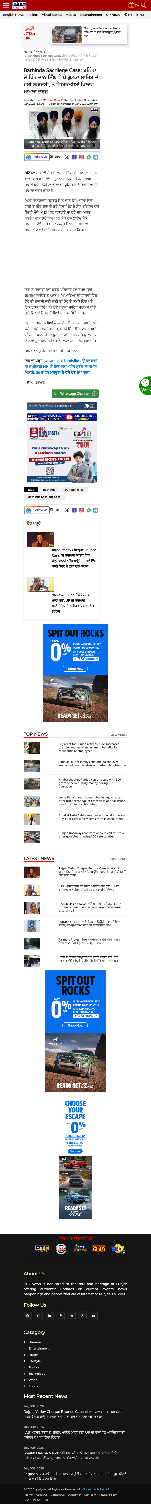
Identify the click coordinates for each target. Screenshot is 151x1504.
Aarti (78, 100)
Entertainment (91, 15)
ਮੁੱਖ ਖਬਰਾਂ (41, 51)
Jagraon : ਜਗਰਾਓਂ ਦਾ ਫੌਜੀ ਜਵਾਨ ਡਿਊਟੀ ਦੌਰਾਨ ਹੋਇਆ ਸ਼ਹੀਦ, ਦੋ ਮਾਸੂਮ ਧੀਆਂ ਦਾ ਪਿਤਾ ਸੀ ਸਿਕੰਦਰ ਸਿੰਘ (89, 923)
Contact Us (58, 1494)
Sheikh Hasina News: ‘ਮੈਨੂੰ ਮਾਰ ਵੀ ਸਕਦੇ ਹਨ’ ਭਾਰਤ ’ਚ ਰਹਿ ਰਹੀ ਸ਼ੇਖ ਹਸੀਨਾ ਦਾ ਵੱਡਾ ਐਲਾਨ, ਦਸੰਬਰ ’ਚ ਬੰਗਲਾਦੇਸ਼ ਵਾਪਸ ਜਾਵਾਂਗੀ (91, 907)
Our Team (90, 1494)
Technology (34, 1374)
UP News (113, 15)
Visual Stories (52, 15)
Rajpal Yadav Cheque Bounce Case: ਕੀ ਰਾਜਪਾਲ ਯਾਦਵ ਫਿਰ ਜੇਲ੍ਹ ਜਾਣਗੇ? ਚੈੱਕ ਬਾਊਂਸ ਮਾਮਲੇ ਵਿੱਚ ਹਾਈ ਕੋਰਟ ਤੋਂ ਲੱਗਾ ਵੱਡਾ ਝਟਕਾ (92, 871)
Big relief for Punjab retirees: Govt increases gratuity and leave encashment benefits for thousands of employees (89, 747)
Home (28, 51)
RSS (46, 1499)
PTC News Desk (50, 100)
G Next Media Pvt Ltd (96, 1489)
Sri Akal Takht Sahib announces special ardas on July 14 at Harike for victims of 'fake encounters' (92, 817)
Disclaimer (74, 1494)
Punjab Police (74, 489)
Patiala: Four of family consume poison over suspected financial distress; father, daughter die (92, 763)
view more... (119, 735)
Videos (71, 15)
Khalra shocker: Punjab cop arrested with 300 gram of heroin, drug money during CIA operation (90, 783)
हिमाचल (140, 15)
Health (31, 1355)
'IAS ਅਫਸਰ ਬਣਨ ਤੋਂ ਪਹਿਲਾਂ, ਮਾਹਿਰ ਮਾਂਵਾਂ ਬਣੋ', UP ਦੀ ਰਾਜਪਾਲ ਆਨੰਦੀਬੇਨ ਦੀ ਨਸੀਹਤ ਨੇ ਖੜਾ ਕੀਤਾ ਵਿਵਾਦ (89, 888)
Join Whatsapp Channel (76, 393)
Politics (32, 15)
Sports (31, 1386)
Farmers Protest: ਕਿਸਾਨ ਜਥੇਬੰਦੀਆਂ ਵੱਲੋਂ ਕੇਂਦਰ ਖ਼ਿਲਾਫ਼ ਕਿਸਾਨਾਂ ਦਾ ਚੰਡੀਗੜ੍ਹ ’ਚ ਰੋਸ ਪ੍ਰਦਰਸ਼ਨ (90, 941)
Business (32, 1342)
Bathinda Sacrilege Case (44, 496)
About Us (41, 1494)
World (30, 1380)
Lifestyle (32, 1361)
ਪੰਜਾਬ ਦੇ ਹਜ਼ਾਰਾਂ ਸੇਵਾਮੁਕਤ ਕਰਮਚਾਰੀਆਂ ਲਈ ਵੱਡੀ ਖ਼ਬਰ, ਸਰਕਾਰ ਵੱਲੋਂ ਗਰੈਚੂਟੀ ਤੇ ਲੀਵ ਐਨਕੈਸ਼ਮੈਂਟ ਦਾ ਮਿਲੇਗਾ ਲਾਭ (89, 958)
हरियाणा (128, 15)
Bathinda (49, 489)
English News (13, 15)
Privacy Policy (108, 1494)
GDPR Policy (32, 1499)
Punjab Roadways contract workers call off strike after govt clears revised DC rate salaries (92, 834)
